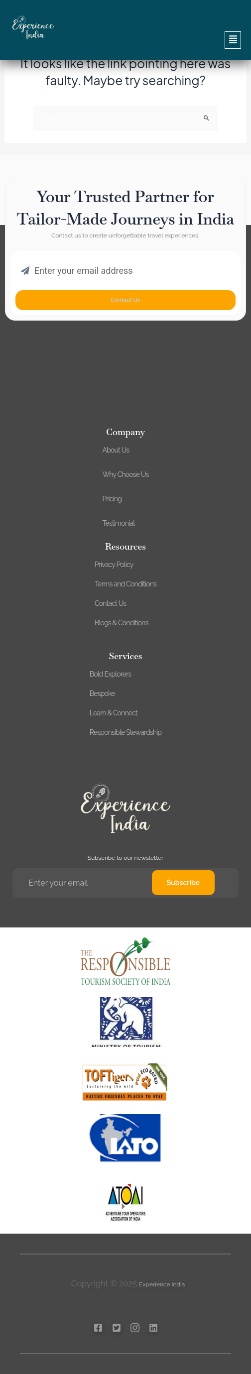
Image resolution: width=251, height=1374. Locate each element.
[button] (125, 40)
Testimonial (118, 523)
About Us (115, 450)
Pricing (112, 499)
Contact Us (110, 603)
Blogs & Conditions (121, 623)
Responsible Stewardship (126, 732)
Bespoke (102, 693)
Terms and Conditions (125, 584)
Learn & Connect (113, 713)
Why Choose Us (125, 474)
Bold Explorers (110, 674)
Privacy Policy (114, 565)
